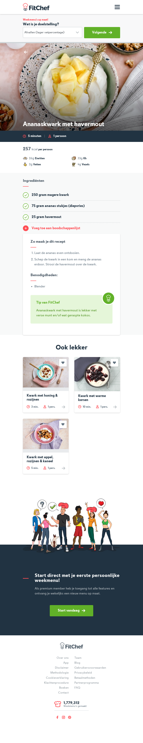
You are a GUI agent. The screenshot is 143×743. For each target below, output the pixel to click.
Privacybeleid (83, 672)
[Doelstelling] (52, 32)
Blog (77, 662)
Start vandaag (71, 610)
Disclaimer (62, 667)
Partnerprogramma (86, 682)
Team (77, 657)
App (66, 662)
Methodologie (59, 672)
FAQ (77, 687)
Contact (63, 692)
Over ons (63, 657)
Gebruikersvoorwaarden (90, 667)
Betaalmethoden (84, 677)
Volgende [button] (102, 32)
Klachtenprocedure (56, 682)
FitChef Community (36, 7)
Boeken (64, 687)
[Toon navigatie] (117, 7)
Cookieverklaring (57, 677)
